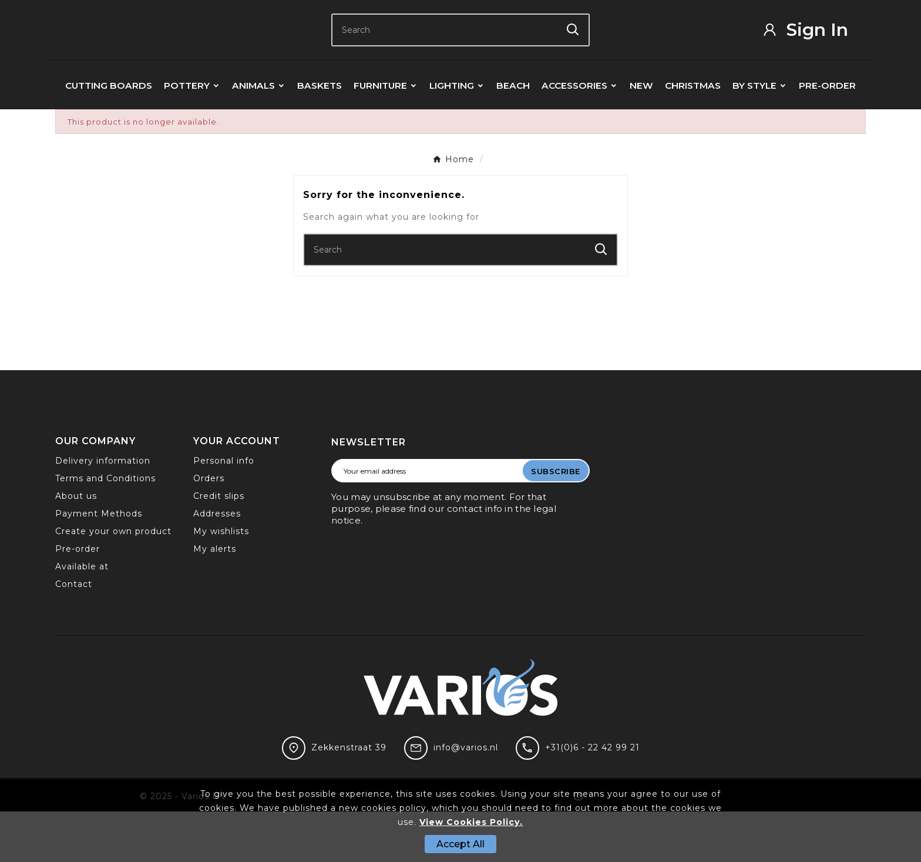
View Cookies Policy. (471, 822)
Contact (73, 634)
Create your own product (113, 581)
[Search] (444, 54)
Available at (82, 617)
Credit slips (218, 546)
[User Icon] (814, 55)
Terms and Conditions (105, 529)
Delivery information (102, 511)
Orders (208, 529)
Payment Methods (98, 564)
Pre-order (77, 599)
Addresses (217, 564)
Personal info (223, 511)
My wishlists (221, 581)
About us (76, 546)
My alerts (214, 599)
